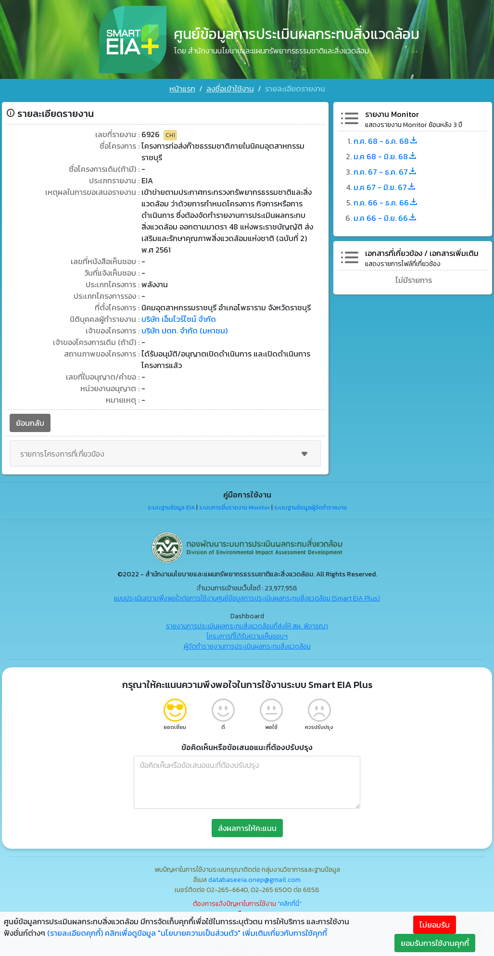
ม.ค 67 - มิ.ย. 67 (385, 187)
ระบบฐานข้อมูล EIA (171, 507)
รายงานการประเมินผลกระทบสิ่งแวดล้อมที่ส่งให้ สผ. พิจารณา (247, 626)
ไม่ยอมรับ (434, 925)
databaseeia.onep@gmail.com (254, 880)
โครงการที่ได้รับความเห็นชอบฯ (247, 636)
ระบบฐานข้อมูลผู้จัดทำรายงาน (310, 507)
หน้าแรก (182, 88)
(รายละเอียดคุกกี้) (75, 933)
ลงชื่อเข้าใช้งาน (230, 88)
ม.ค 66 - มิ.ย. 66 (386, 218)
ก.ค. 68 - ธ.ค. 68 (386, 141)
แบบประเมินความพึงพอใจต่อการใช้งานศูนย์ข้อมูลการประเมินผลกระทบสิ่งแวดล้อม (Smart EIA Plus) (247, 598)
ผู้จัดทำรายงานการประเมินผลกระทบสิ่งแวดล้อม (247, 646)
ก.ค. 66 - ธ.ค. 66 (386, 202)
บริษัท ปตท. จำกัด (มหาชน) (184, 330)
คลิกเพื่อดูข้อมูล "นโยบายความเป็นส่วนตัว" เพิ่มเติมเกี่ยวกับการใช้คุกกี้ (216, 933)
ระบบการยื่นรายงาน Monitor (234, 507)
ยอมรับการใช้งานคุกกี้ (435, 943)
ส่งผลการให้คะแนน (247, 828)
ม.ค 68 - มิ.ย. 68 (386, 156)
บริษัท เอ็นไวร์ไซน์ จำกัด (178, 319)
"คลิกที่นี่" (290, 904)
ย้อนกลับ (30, 423)
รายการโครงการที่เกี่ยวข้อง (165, 453)
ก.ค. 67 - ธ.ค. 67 (386, 172)
